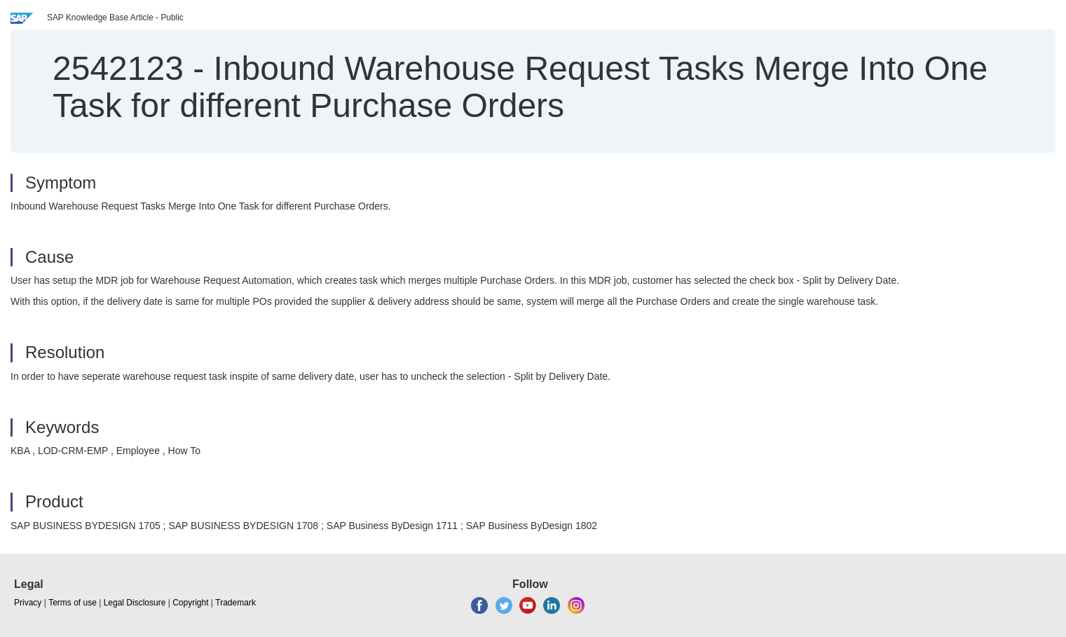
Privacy (27, 603)
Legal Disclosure (135, 603)
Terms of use (72, 603)
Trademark (235, 603)
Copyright (190, 603)
